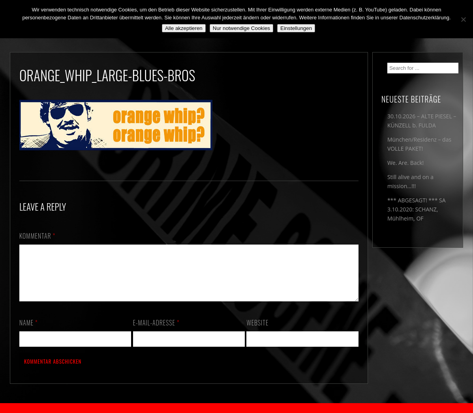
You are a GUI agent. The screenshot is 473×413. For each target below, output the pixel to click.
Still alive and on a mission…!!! (410, 181)
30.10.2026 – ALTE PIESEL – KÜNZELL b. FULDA (421, 120)
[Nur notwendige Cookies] (463, 19)
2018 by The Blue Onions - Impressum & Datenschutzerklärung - (236, 408)
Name (28, 332)
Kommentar (37, 236)
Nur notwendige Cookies (241, 28)
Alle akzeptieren (184, 28)
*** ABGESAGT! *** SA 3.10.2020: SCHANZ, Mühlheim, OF (416, 209)
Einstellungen (296, 28)
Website (257, 332)
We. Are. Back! (405, 162)
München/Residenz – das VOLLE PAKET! (419, 144)
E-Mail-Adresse (156, 332)
